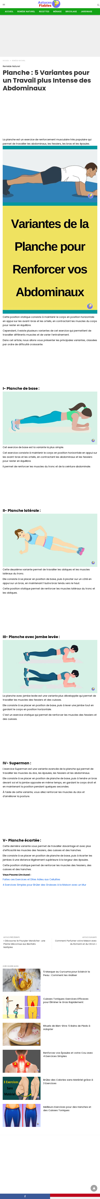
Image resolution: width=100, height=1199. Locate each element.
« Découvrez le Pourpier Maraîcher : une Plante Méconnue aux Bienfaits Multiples (24, 944)
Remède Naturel (26, 11)
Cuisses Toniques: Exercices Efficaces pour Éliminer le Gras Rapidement (65, 1000)
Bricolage (71, 11)
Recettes (44, 11)
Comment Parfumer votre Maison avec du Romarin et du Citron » (76, 942)
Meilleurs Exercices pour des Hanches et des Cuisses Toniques (67, 1108)
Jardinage (86, 11)
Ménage (57, 11)
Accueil (9, 11)
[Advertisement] (50, 36)
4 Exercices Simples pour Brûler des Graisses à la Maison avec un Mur (44, 884)
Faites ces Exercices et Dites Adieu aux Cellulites (31, 879)
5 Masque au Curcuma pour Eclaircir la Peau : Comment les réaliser (66, 973)
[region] (50, 113)
